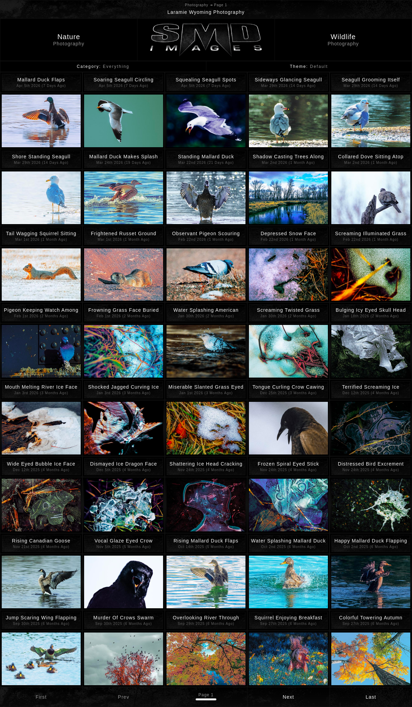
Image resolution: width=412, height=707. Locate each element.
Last (371, 697)
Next (288, 697)
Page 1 (206, 694)
